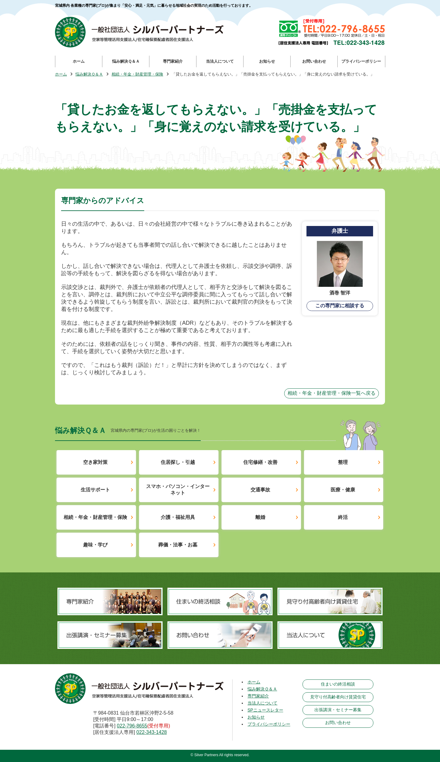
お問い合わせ (338, 722)
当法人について (262, 703)
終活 (343, 517)
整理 (343, 462)
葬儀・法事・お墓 (177, 544)
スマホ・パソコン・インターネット (178, 489)
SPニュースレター (265, 710)
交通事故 (260, 489)
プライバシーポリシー (269, 724)
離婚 (260, 517)
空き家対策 (95, 462)
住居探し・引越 (178, 462)
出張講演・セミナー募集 (337, 709)
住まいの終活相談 (338, 684)
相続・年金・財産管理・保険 (137, 74)
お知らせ (256, 717)
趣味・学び (95, 544)
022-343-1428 (151, 732)
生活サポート (95, 489)
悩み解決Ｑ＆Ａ (89, 74)
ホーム (61, 74)
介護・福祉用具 (178, 517)
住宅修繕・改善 (260, 462)
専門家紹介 (258, 696)
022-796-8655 (132, 725)
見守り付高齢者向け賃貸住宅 (338, 696)
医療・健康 (343, 489)
